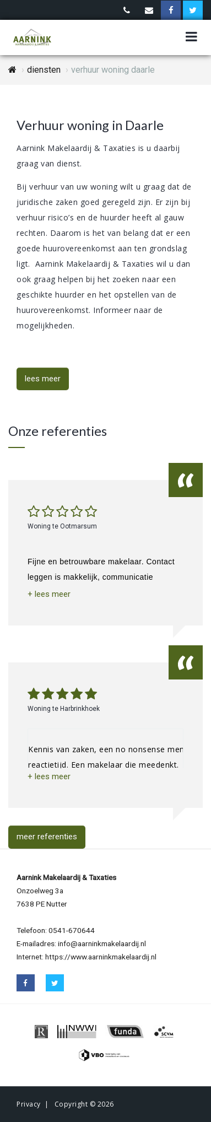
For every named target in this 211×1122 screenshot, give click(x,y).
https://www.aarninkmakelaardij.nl (100, 956)
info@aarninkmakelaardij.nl (102, 943)
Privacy (29, 1104)
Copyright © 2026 (84, 1104)
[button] (49, 594)
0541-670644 (71, 930)
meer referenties (47, 837)
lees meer (43, 379)
